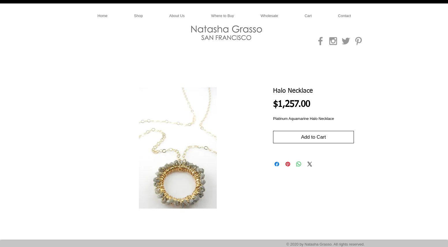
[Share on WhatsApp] (298, 164)
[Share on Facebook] (276, 164)
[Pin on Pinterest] (287, 164)
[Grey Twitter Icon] (345, 41)
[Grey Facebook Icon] (320, 41)
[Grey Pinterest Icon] (358, 41)
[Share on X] (309, 164)
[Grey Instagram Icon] (333, 41)
